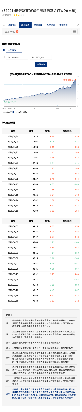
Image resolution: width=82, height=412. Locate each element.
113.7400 (11, 31)
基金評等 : (13, 15)
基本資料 (12, 24)
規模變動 (63, 24)
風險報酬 (51, 24)
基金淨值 (25, 25)
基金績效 (38, 24)
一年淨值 (12, 50)
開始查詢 (41, 64)
